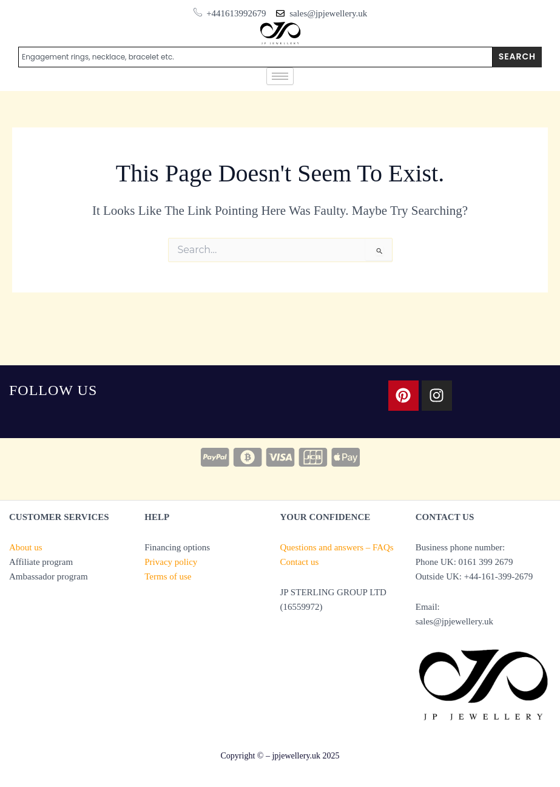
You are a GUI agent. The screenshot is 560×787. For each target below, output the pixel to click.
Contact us (299, 562)
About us (25, 547)
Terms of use (167, 576)
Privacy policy (170, 562)
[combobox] (255, 57)
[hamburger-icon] (280, 76)
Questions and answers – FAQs (337, 547)
